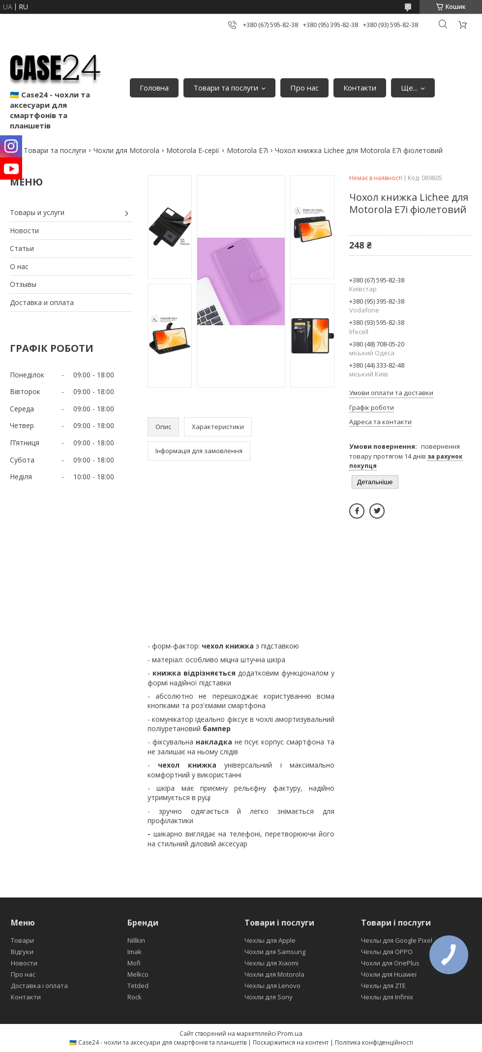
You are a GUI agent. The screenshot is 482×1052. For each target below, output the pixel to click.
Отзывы (23, 284)
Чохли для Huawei (389, 974)
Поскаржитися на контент (291, 1042)
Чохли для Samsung (274, 951)
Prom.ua (289, 1033)
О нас (19, 266)
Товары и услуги (37, 212)
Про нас (304, 88)
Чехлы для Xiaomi (271, 963)
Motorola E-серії (192, 150)
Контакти (359, 88)
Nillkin (136, 940)
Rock (134, 996)
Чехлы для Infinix (387, 996)
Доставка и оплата (42, 302)
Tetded (138, 985)
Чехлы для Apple (270, 940)
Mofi (134, 963)
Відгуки (22, 951)
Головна (154, 88)
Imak (134, 951)
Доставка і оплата (39, 985)
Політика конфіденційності (374, 1042)
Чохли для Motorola (126, 150)
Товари (22, 940)
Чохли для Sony (268, 996)
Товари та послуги (225, 88)
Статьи (22, 248)
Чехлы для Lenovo (272, 985)
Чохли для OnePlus (390, 963)
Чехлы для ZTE (383, 985)
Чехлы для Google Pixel (396, 940)
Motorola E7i (247, 150)
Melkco (138, 974)
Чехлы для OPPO (387, 951)
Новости (24, 230)
